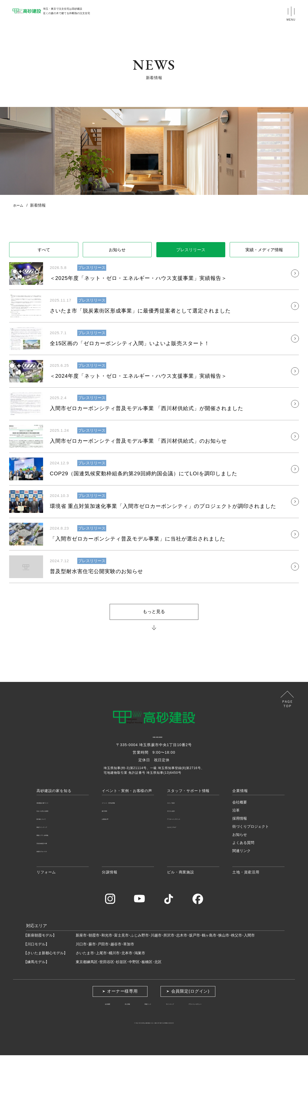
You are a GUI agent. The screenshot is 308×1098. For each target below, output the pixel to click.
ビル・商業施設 (180, 914)
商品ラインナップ (51, 869)
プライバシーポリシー (215, 1046)
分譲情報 (109, 914)
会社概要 (239, 844)
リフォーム (46, 914)
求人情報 (110, 1046)
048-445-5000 (154, 779)
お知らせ (117, 251)
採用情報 (239, 861)
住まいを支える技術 (53, 852)
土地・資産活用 (245, 914)
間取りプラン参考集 (53, 877)
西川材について (49, 861)
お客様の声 (111, 861)
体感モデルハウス (51, 893)
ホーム (19, 205)
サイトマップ (172, 1046)
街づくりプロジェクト (250, 869)
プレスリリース (190, 251)
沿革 (236, 852)
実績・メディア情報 (264, 251)
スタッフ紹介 (178, 844)
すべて (44, 251)
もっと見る (154, 650)
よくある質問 (243, 885)
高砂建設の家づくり (53, 844)
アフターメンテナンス (185, 861)
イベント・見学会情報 (120, 844)
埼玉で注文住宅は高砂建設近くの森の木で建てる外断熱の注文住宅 (153, 1065)
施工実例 (109, 852)
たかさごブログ (180, 869)
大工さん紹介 (178, 852)
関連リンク (241, 893)
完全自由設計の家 (51, 885)
